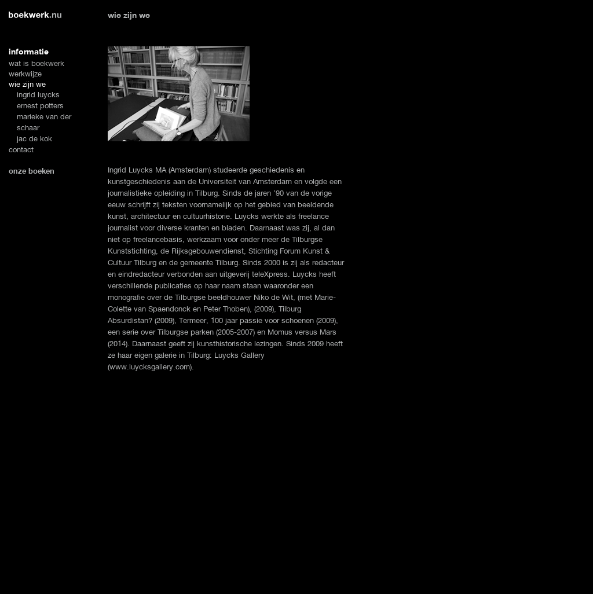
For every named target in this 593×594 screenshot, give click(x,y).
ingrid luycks (38, 94)
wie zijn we (27, 84)
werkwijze (25, 73)
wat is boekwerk (36, 63)
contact (21, 149)
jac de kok (34, 138)
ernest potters (40, 105)
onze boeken (31, 170)
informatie (29, 51)
